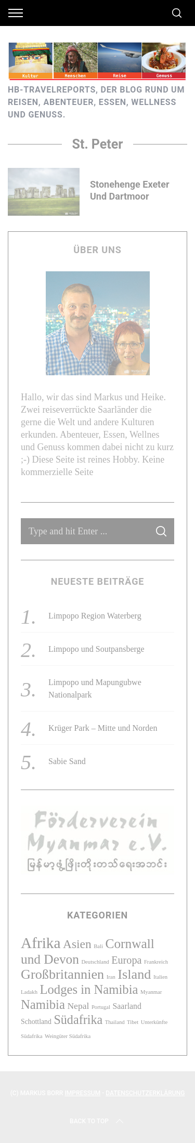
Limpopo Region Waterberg (94, 615)
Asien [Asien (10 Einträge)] (77, 944)
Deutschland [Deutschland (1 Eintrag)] (95, 962)
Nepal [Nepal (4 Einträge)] (78, 1006)
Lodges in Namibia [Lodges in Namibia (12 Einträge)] (89, 989)
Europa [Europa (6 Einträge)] (126, 960)
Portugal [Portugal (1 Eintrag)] (101, 1007)
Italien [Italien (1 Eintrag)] (160, 977)
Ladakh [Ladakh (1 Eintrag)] (29, 992)
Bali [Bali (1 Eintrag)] (98, 946)
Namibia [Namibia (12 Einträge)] (43, 1004)
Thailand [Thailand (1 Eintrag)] (115, 1022)
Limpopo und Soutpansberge (96, 649)
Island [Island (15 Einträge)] (134, 974)
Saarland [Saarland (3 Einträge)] (127, 1006)
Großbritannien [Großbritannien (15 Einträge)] (62, 974)
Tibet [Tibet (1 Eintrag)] (132, 1022)
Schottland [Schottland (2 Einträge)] (36, 1022)
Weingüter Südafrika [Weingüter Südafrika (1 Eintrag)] (67, 1036)
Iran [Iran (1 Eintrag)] (111, 977)
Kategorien (97, 915)
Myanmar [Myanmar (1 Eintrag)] (151, 992)
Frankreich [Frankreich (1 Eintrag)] (156, 962)
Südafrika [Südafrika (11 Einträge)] (78, 1020)
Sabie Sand (67, 761)
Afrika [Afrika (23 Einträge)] (41, 943)
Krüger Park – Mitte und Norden (102, 728)
